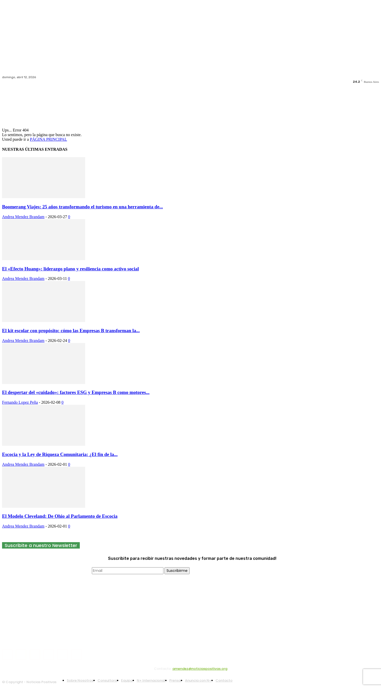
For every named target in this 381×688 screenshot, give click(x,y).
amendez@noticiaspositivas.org (199, 668)
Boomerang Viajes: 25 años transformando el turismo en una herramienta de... (82, 206)
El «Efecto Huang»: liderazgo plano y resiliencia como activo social (70, 268)
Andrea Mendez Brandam (23, 217)
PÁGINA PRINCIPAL (48, 139)
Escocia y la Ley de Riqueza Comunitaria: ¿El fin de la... (60, 454)
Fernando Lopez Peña (20, 402)
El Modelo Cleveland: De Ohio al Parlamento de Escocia (60, 516)
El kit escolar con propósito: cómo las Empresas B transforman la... (71, 330)
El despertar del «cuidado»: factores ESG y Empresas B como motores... (76, 392)
